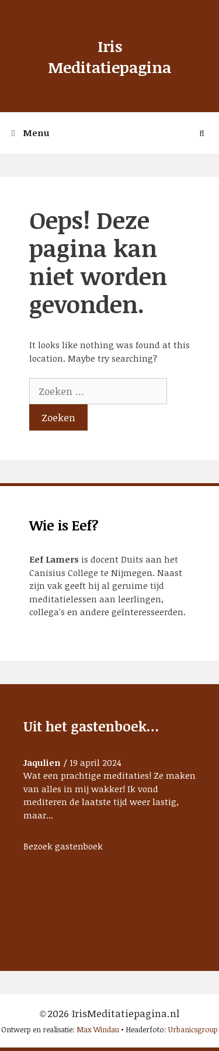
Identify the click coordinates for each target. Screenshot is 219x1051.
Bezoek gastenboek (63, 846)
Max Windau (98, 1029)
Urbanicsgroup (193, 1029)
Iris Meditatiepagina (109, 57)
